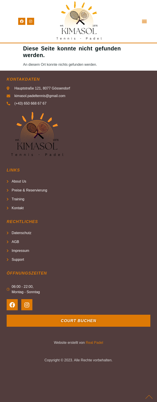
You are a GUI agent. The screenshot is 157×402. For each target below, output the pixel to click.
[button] (144, 21)
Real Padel (94, 342)
